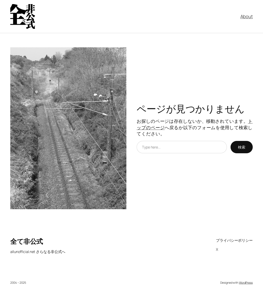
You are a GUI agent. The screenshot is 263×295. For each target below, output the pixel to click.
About (246, 16)
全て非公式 (26, 241)
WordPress (246, 283)
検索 (241, 147)
